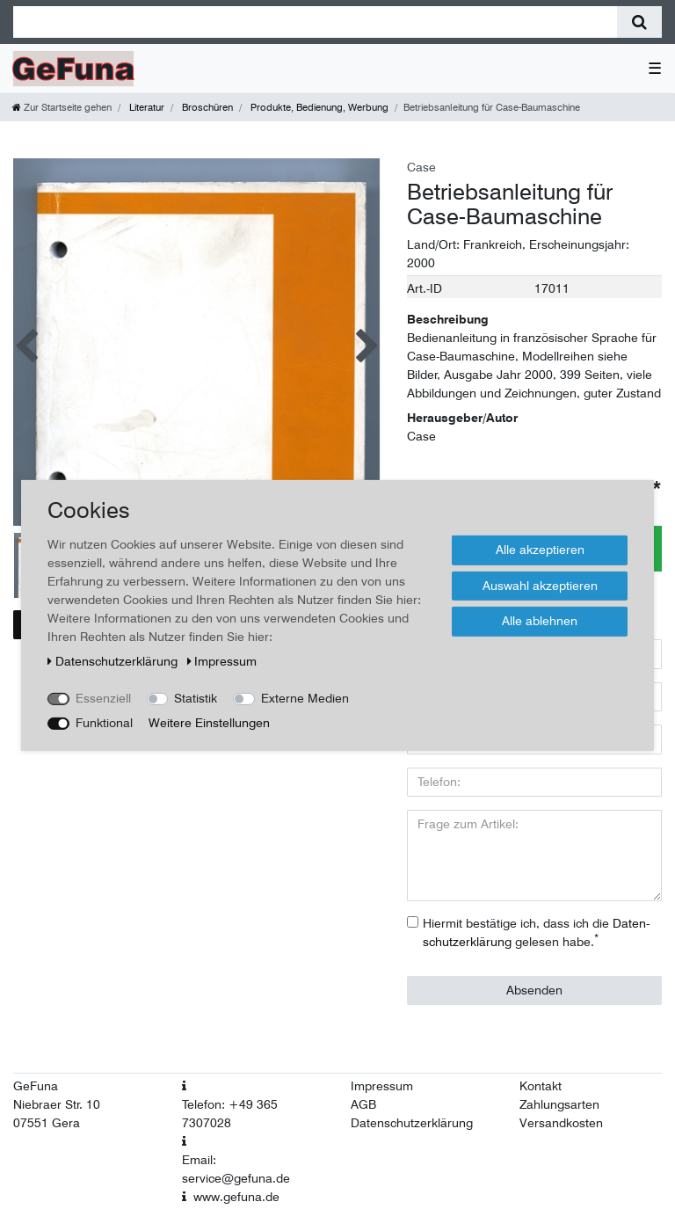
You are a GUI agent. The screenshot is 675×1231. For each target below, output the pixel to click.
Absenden (534, 990)
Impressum (382, 1086)
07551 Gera (46, 1123)
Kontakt (540, 1086)
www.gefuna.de (236, 1197)
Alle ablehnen (539, 621)
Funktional (104, 723)
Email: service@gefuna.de (236, 1169)
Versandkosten (561, 1123)
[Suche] (639, 22)
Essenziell (103, 698)
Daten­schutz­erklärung (114, 661)
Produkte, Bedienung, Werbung (318, 107)
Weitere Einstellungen (209, 723)
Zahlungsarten (559, 1104)
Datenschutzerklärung (412, 1123)
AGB (363, 1104)
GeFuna (35, 1086)
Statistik (195, 698)
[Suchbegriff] (315, 22)
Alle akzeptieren (540, 550)
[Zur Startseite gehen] (62, 107)
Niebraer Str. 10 (56, 1104)
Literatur (145, 107)
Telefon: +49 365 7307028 (230, 1113)
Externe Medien (305, 698)
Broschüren (206, 107)
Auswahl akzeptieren (540, 585)
